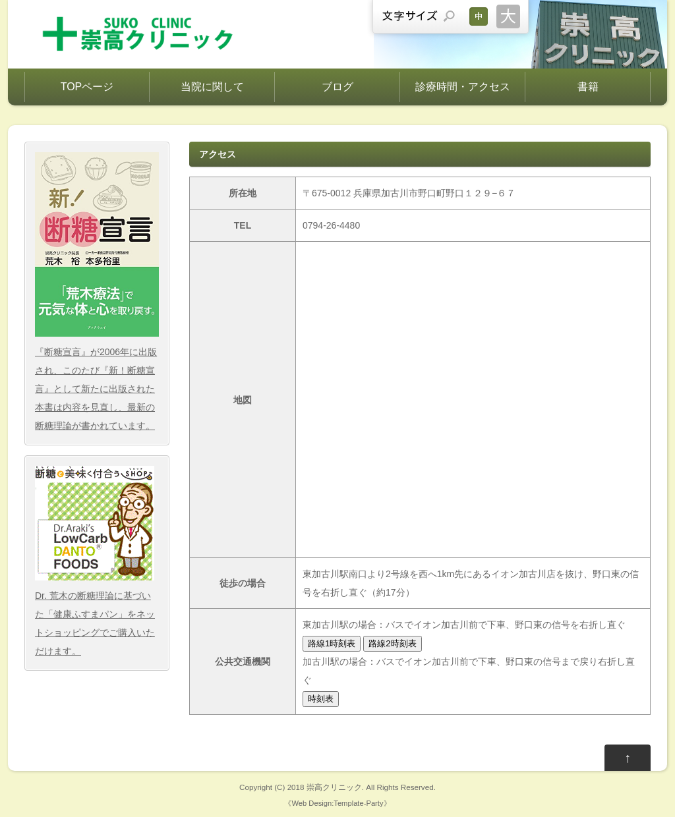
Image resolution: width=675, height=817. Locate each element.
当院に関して (212, 86)
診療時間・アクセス (462, 86)
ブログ (337, 86)
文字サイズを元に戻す (478, 16)
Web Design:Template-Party (337, 803)
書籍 (588, 86)
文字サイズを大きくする (508, 16)
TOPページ (87, 86)
